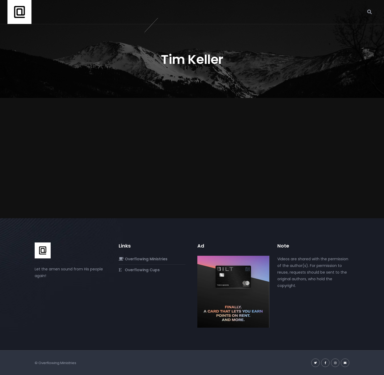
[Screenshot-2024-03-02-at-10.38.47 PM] (233, 291)
